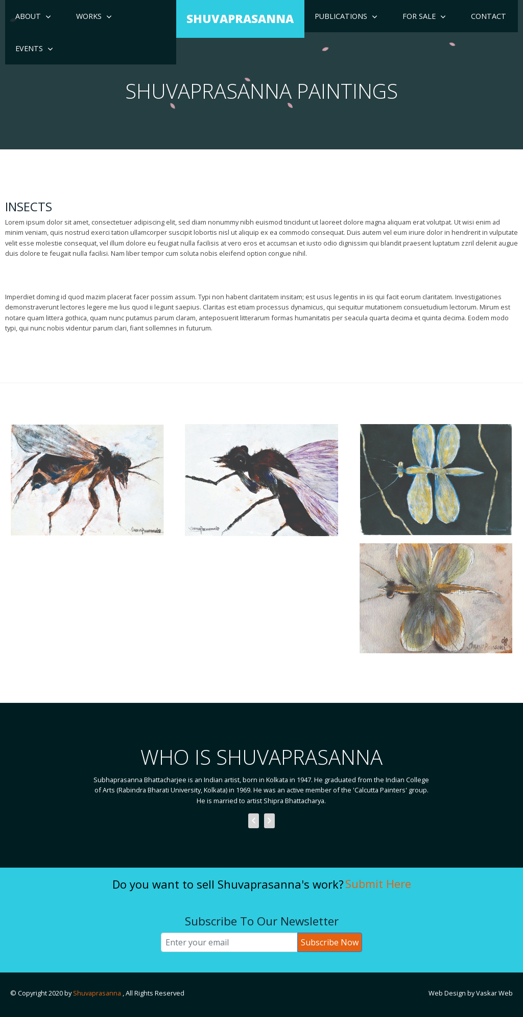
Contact (488, 16)
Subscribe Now (330, 942)
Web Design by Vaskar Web (471, 993)
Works (89, 16)
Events (29, 48)
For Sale (419, 16)
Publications (341, 16)
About (28, 16)
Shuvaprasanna (98, 993)
